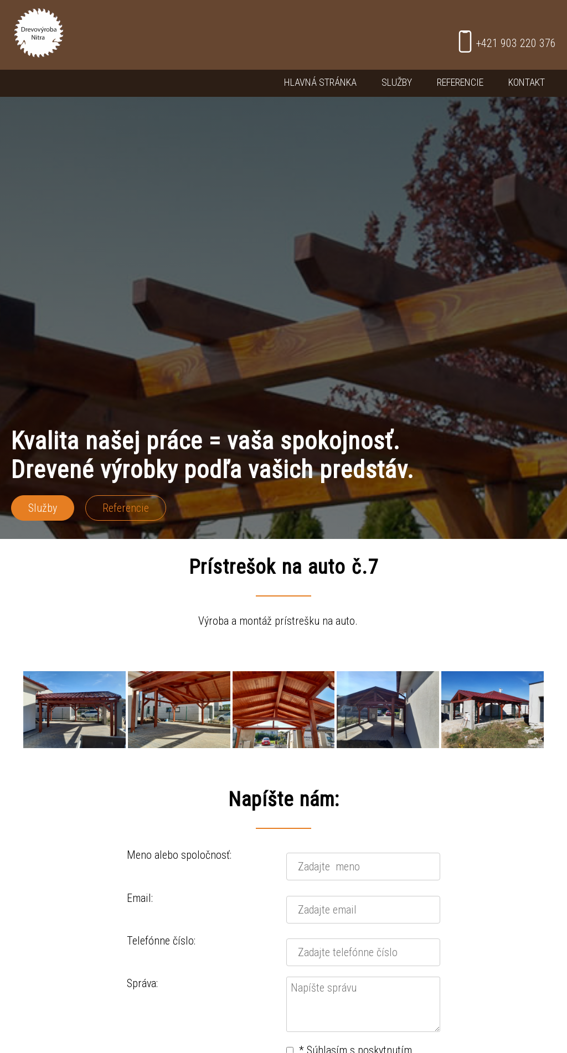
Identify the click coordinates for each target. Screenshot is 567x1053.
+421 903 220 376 (505, 41)
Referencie (460, 82)
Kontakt (526, 82)
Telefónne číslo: (161, 940)
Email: (140, 898)
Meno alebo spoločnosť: (179, 855)
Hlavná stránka (320, 82)
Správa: (142, 983)
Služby (397, 82)
